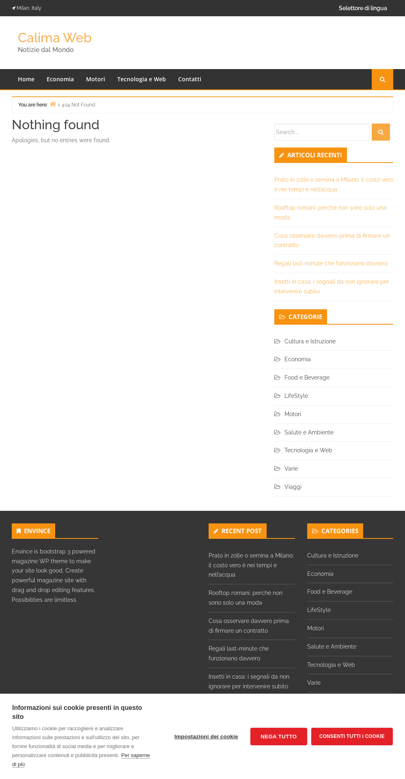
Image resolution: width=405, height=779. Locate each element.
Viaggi (293, 487)
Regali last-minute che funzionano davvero (331, 263)
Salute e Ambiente (309, 432)
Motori (95, 79)
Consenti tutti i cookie (352, 736)
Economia (60, 79)
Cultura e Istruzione (310, 341)
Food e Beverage (307, 377)
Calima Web (55, 37)
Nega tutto (279, 736)
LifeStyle (296, 396)
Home (26, 79)
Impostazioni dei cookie (206, 736)
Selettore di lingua (363, 8)
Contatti (189, 79)
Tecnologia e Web (141, 79)
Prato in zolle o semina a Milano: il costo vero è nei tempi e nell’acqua (251, 565)
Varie (291, 468)
